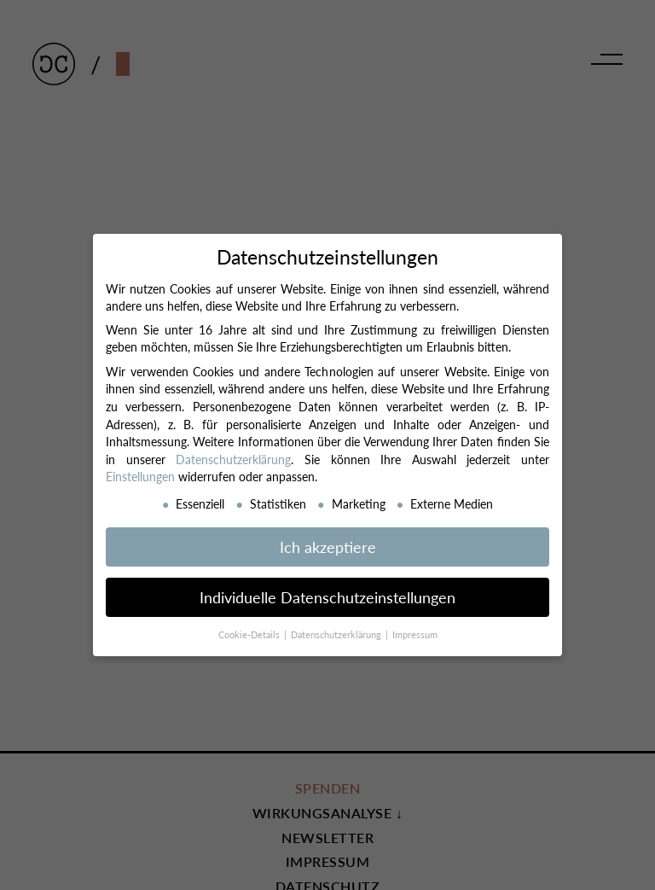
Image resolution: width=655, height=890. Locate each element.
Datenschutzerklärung (233, 459)
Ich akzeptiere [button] (328, 546)
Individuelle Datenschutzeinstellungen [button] (327, 597)
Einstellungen (140, 476)
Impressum (415, 634)
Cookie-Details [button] (250, 634)
